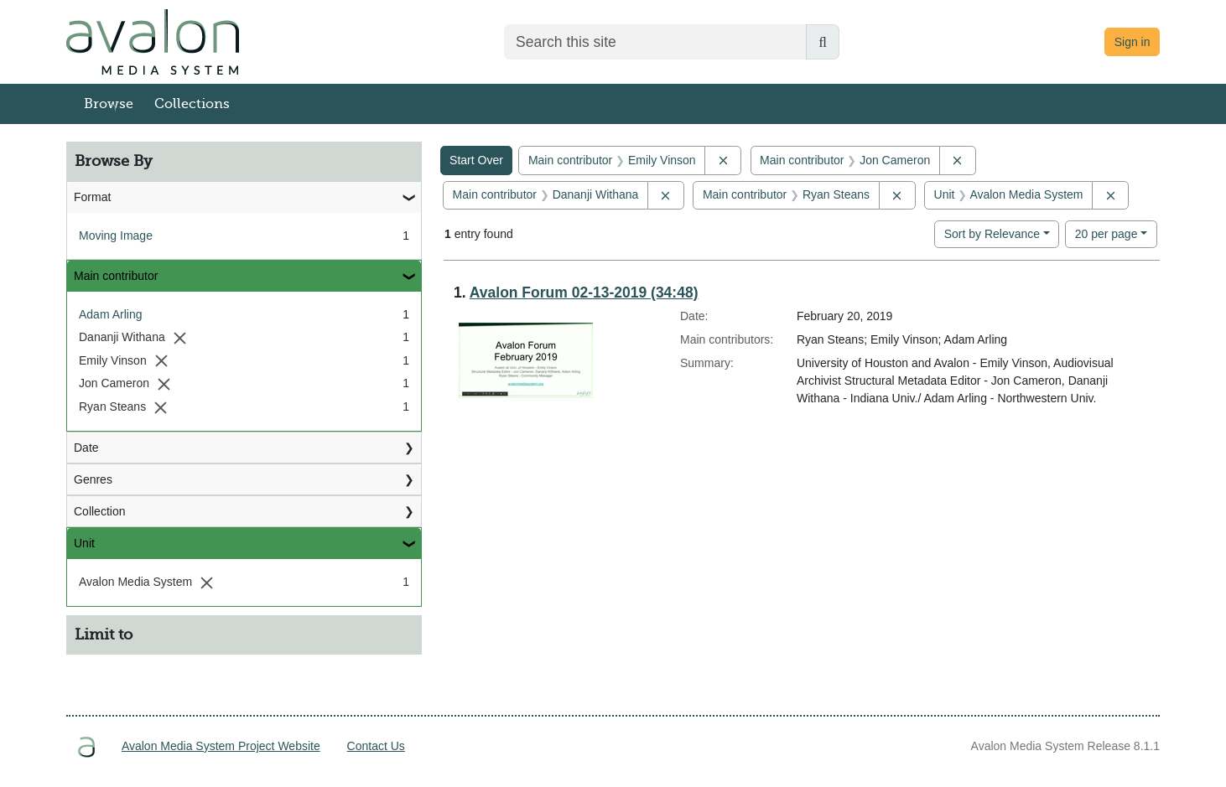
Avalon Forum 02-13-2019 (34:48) (584, 292)
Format (92, 197)
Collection (99, 511)
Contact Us (376, 746)
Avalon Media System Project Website (221, 746)
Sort (992, 234)
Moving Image (116, 235)
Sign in (1132, 42)
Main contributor (116, 275)
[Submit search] (822, 42)
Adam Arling (110, 314)
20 (1106, 233)
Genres (93, 479)
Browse (108, 103)
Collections (192, 103)
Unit (84, 543)
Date (86, 447)
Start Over (476, 160)
